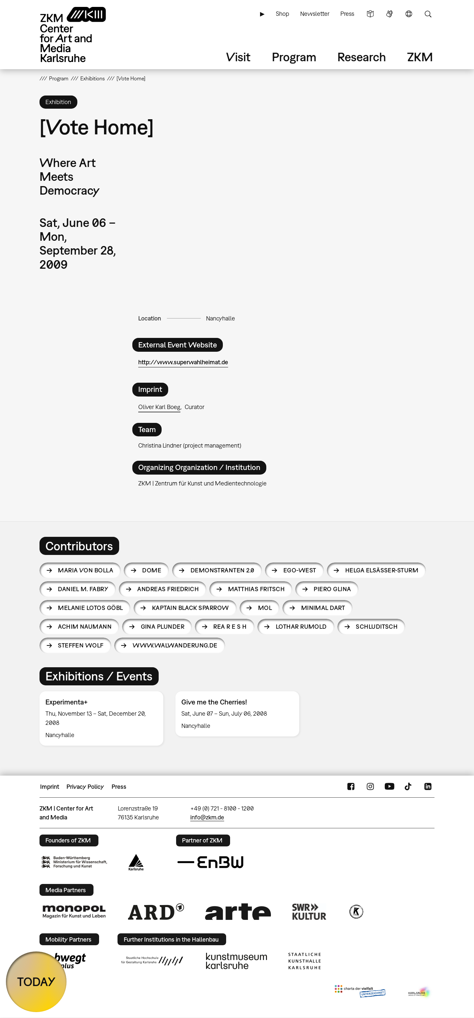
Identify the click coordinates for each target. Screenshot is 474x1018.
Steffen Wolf (81, 645)
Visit (238, 57)
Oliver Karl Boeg (159, 406)
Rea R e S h (230, 626)
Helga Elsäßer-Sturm (381, 570)
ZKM (420, 57)
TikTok (408, 787)
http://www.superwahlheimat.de (183, 362)
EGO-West (299, 570)
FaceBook (350, 787)
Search (427, 14)
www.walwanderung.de (175, 645)
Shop (282, 13)
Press (347, 13)
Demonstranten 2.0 (222, 570)
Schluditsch (377, 626)
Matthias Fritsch (256, 589)
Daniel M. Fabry (83, 589)
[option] (102, 718)
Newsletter (314, 13)
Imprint (49, 786)
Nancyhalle (220, 318)
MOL (265, 607)
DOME (151, 570)
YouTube (389, 787)
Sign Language (389, 14)
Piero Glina (332, 589)
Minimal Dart (323, 607)
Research (361, 57)
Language (408, 14)
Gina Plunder (163, 626)
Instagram (370, 787)
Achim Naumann (85, 626)
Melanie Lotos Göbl (90, 607)
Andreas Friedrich (168, 589)
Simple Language (370, 14)
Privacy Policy (85, 786)
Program (294, 57)
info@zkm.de (207, 817)
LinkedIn (427, 787)
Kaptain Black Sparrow (190, 607)
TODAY (36, 982)
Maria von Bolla (85, 570)
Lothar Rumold (301, 626)
